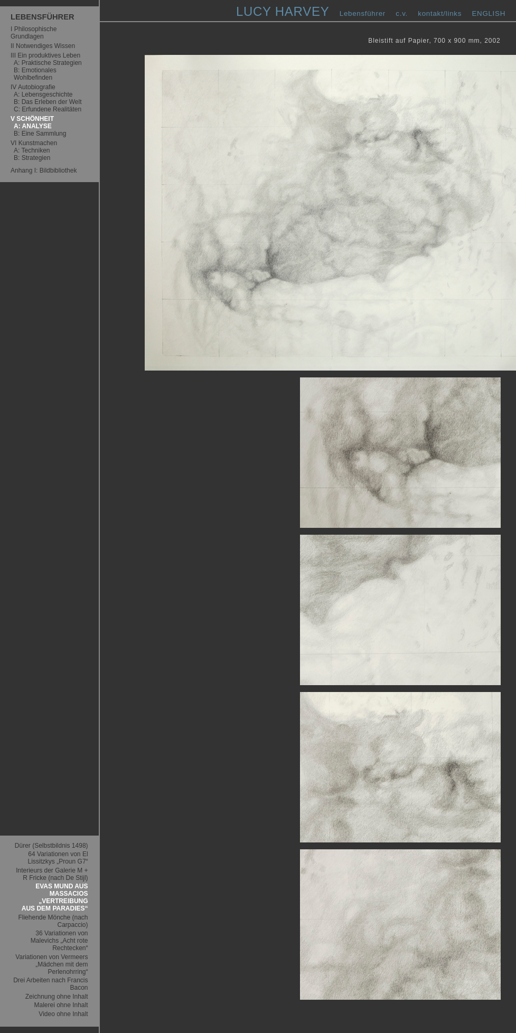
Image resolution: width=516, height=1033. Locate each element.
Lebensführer (363, 13)
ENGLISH (488, 13)
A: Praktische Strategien (48, 63)
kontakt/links (440, 13)
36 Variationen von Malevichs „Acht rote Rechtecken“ (59, 941)
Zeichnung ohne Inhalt (56, 996)
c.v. (402, 13)
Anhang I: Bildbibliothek (44, 170)
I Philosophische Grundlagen (34, 32)
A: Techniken (32, 150)
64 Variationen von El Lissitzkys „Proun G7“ (58, 857)
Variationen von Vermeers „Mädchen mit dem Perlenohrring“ (51, 964)
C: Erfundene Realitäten (47, 109)
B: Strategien (32, 158)
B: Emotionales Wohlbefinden (35, 74)
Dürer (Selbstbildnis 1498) (51, 845)
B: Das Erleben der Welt (48, 102)
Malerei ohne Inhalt (61, 1005)
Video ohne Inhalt (63, 1014)
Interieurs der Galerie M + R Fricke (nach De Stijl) (52, 874)
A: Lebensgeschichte (43, 94)
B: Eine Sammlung (40, 133)
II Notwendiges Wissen (43, 46)
